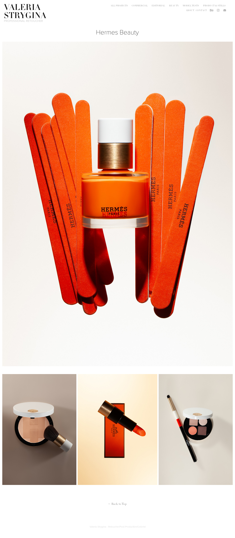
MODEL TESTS (191, 5)
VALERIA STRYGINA (25, 11)
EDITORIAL (158, 5)
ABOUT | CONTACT (196, 10)
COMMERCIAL (140, 5)
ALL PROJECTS (119, 5)
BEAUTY (174, 5)
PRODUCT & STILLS (214, 5)
